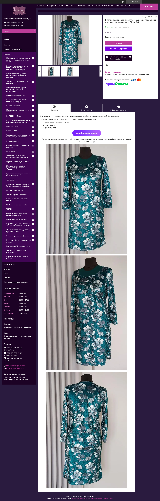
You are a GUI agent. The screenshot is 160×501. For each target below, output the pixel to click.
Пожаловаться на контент (80, 498)
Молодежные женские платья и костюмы (18, 111)
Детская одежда (12, 141)
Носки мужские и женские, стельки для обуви (16, 101)
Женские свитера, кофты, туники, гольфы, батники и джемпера (16, 168)
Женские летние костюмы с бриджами (16, 251)
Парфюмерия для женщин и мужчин (17, 257)
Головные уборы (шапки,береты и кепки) (18, 241)
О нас (61, 5)
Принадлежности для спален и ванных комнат (18, 175)
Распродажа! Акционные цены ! (18, 246)
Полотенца (10, 151)
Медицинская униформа (15, 95)
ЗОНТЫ (9, 209)
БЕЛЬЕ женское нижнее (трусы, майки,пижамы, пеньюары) (18, 121)
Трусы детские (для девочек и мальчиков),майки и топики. (18, 136)
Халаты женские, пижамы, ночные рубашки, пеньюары (17, 157)
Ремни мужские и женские (16, 219)
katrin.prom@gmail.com (15, 369)
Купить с (118, 49)
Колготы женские (13, 106)
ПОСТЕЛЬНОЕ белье (14, 116)
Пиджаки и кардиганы (15, 190)
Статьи (7, 269)
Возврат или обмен (104, 5)
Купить (118, 43)
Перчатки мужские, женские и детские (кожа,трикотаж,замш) (18, 225)
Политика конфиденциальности (101, 498)
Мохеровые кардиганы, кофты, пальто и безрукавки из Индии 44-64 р (18, 60)
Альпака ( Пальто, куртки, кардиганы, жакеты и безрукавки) (16, 89)
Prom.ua (91, 496)
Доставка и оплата (125, 5)
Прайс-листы (9, 264)
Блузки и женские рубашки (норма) (17, 200)
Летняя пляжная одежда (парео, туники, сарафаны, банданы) (16, 75)
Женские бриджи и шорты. (16, 194)
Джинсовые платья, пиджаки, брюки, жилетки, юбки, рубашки (18, 185)
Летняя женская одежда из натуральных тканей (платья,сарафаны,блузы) (17, 68)
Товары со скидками (13, 49)
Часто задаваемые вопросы (16, 282)
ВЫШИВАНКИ (11, 131)
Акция (90, 5)
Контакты (70, 5)
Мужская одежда (13, 126)
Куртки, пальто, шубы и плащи (18, 162)
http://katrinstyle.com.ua (15, 366)
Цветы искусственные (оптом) (17, 236)
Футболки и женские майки (17, 205)
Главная (40, 5)
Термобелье (10, 180)
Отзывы (7, 278)
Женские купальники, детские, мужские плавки (18, 231)
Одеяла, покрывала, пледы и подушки (17, 146)
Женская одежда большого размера (17, 82)
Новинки (81, 5)
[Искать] (33, 31)
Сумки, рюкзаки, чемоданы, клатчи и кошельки (17, 214)
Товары (50, 5)
